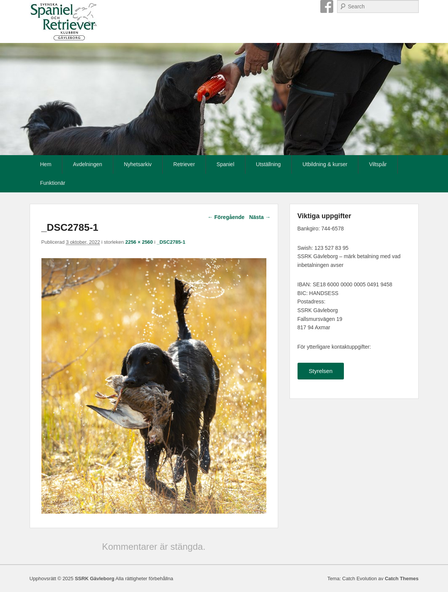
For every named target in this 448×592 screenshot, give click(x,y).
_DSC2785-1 (171, 242)
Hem (46, 164)
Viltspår (377, 164)
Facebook (326, 6)
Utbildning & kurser (324, 164)
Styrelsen (321, 371)
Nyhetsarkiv (138, 164)
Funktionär (52, 183)
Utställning (268, 164)
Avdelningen (87, 164)
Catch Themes (402, 578)
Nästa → (260, 217)
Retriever (184, 164)
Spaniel (225, 164)
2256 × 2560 (139, 242)
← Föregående (225, 217)
